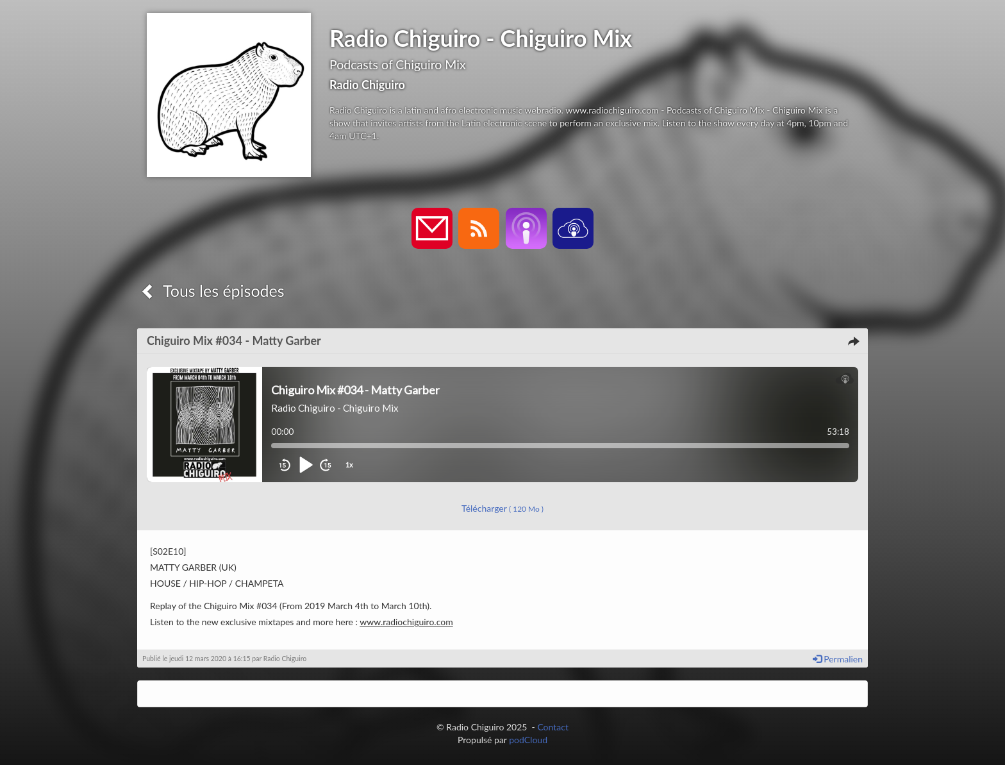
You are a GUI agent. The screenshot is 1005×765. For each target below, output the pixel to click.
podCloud (528, 739)
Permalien (838, 658)
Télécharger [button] (502, 508)
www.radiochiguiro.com (406, 621)
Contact (553, 726)
